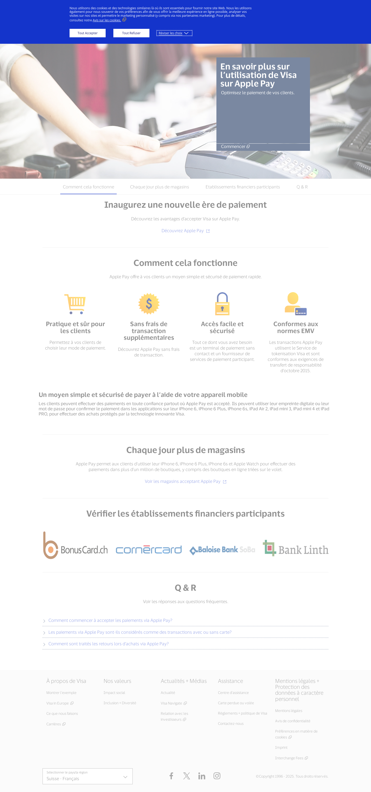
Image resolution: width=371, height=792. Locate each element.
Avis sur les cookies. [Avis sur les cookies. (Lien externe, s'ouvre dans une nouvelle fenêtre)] (107, 20)
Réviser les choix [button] (170, 33)
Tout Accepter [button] (88, 33)
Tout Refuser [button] (131, 33)
